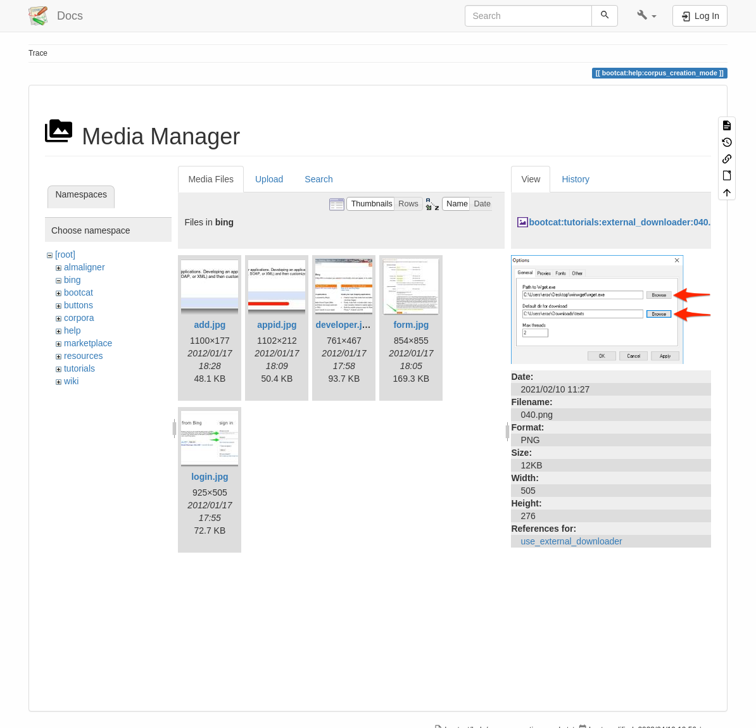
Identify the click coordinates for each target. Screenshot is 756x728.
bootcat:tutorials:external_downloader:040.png (628, 222)
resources (83, 356)
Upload (269, 179)
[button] (646, 16)
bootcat (78, 292)
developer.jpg (343, 325)
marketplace (88, 343)
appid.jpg (276, 325)
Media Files (211, 179)
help (72, 330)
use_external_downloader (571, 541)
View (530, 179)
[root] (65, 254)
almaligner (84, 267)
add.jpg (210, 325)
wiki (71, 381)
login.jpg (209, 477)
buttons (78, 305)
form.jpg (411, 325)
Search (318, 179)
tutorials (79, 368)
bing (72, 280)
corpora (79, 318)
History (575, 179)
